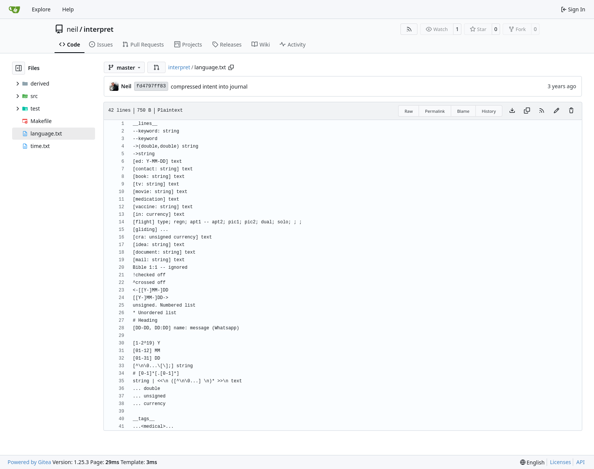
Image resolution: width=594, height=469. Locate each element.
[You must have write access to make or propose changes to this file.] (571, 110)
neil (72, 29)
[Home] (14, 9)
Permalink (435, 111)
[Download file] (512, 110)
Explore (41, 9)
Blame (463, 111)
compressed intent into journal (209, 86)
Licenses (560, 462)
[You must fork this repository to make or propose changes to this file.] (556, 110)
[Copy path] (231, 67)
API (580, 462)
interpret (99, 29)
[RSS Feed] (409, 29)
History (489, 111)
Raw (409, 111)
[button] (156, 67)
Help (68, 9)
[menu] (532, 462)
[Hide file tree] (18, 68)
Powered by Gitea (29, 462)
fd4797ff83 (151, 86)
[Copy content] (527, 110)
